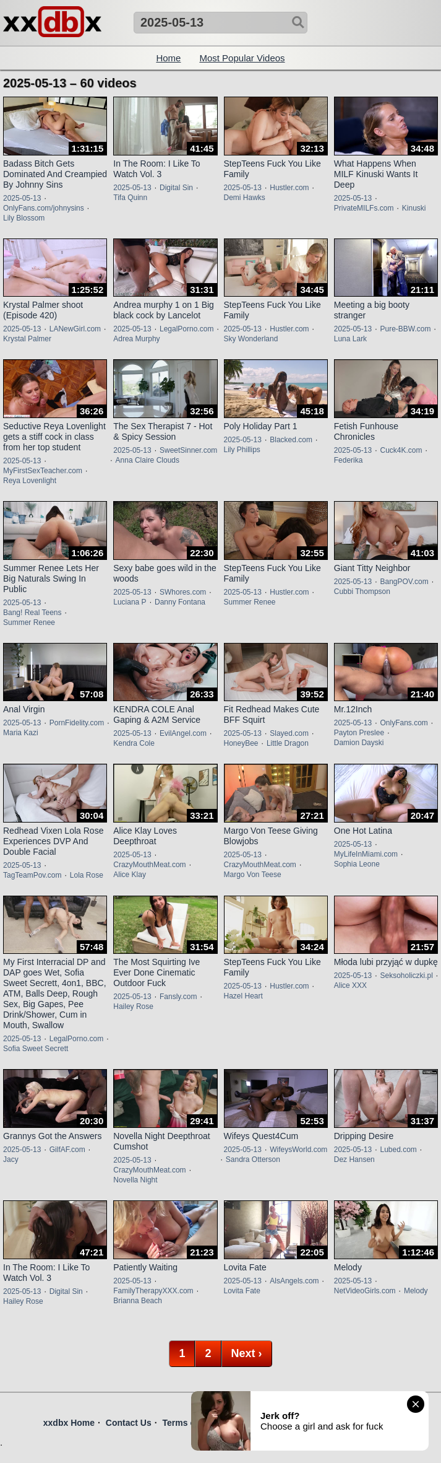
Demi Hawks (244, 197)
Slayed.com (289, 733)
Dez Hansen (354, 1159)
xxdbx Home (69, 1423)
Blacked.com (291, 439)
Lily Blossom (24, 218)
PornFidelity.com (76, 722)
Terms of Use (190, 1423)
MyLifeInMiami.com (366, 854)
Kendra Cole (134, 743)
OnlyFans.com (403, 722)
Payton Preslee (359, 732)
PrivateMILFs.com (364, 208)
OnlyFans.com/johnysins (43, 208)
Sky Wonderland (251, 338)
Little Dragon (288, 743)
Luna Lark (350, 338)
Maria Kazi (20, 732)
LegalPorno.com (186, 329)
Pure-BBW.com (405, 329)
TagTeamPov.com (32, 875)
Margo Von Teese (252, 874)
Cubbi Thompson (362, 591)
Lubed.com (398, 1149)
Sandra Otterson (253, 1159)
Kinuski (414, 208)
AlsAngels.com (294, 1281)
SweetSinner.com (188, 450)
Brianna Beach (137, 1300)
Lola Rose (86, 875)
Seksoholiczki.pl (406, 975)
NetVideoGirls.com (365, 1290)
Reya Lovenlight (29, 480)
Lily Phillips (242, 449)
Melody (416, 1290)
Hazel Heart (243, 996)
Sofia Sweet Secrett (35, 1048)
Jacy (11, 1159)
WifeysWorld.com (298, 1149)
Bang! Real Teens (32, 612)
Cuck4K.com (401, 450)
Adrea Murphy (136, 338)
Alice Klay (129, 874)
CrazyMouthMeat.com (149, 864)
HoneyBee (241, 743)
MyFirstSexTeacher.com (42, 470)
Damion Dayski (359, 742)
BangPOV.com (404, 581)
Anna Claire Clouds (147, 460)
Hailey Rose (133, 1006)
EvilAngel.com (183, 733)
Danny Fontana (180, 602)
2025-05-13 (22, 198)
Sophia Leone (357, 864)
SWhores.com (183, 592)
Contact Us (129, 1423)
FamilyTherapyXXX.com (153, 1290)
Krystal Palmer (27, 338)
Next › (246, 1353)
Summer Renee (29, 622)
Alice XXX (350, 985)
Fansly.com (178, 996)
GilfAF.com (67, 1149)
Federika (348, 460)
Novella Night (135, 1180)
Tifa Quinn (130, 197)
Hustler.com (289, 187)
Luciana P (129, 602)
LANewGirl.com (75, 329)
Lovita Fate (242, 1290)
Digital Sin (176, 187)
